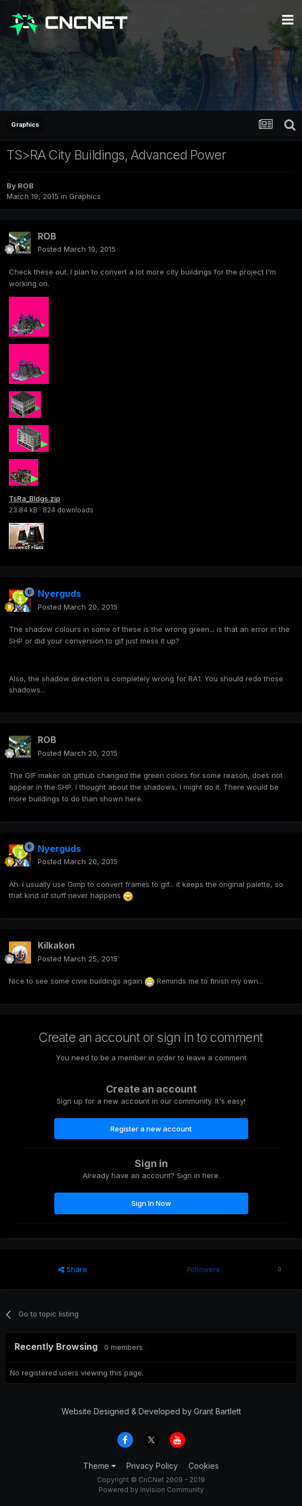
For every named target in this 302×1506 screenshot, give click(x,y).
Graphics (85, 196)
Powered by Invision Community (151, 1489)
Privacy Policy (152, 1465)
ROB (26, 185)
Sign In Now (151, 1203)
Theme (99, 1465)
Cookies (203, 1465)
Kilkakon (56, 945)
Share (72, 1269)
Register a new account (151, 1128)
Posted (77, 249)
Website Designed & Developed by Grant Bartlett (151, 1411)
